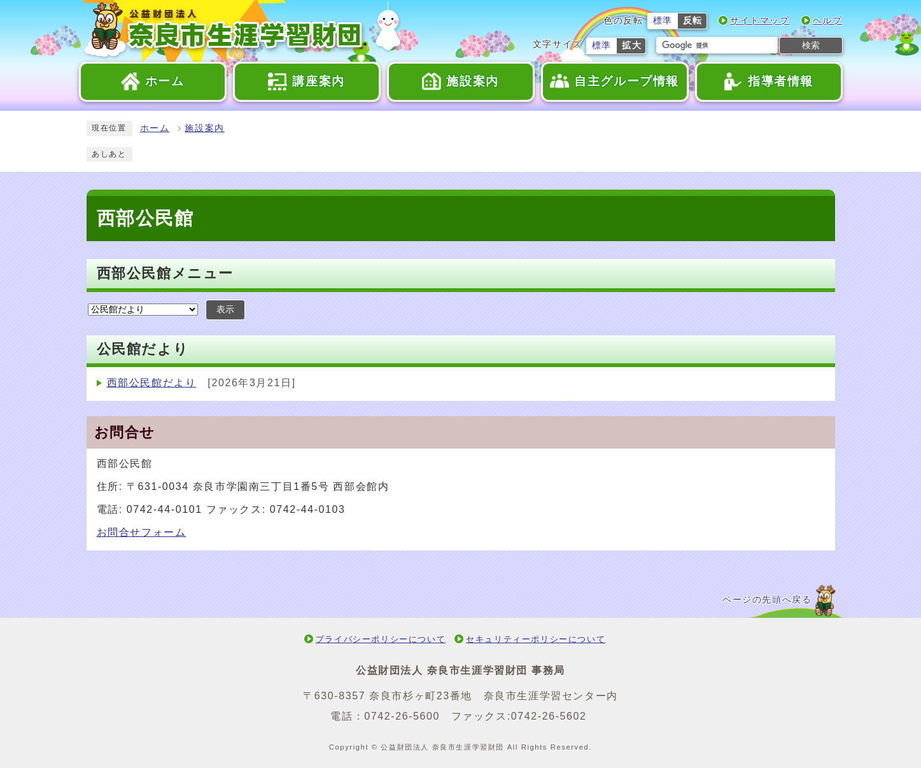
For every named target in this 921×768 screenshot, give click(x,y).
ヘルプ (828, 20)
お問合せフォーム (141, 532)
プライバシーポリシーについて (381, 639)
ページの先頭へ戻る (767, 599)
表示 (225, 309)
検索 (811, 45)
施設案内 (204, 128)
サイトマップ (760, 20)
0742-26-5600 (402, 716)
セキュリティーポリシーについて (535, 639)
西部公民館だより (152, 382)
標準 (663, 20)
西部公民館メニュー (165, 273)
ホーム (155, 128)
